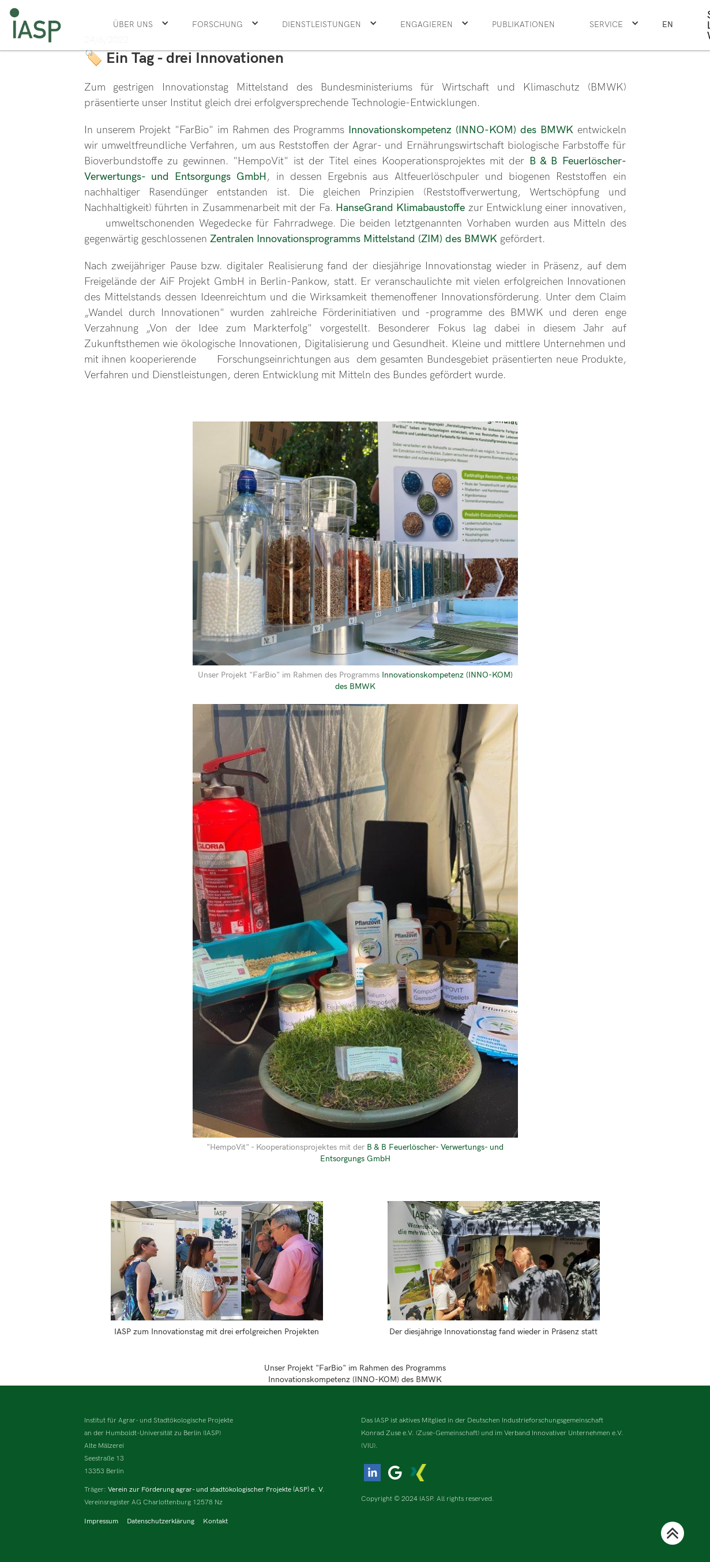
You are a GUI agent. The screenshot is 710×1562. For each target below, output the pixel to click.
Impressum (101, 1521)
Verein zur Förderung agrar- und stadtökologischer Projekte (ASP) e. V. (216, 1489)
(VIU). (369, 1445)
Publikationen (523, 24)
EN (667, 24)
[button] (141, 24)
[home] (35, 25)
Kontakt (215, 1521)
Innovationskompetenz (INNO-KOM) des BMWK (460, 130)
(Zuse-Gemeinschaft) (447, 1433)
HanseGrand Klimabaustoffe (402, 208)
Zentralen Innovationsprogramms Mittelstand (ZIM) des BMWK (352, 239)
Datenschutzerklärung (160, 1521)
